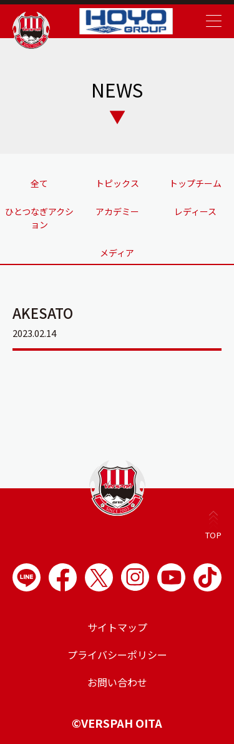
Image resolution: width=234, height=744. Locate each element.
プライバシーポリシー (117, 654)
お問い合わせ (117, 682)
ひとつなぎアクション (39, 218)
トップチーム (195, 183)
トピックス (117, 183)
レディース (195, 211)
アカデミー (117, 211)
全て (39, 183)
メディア (117, 252)
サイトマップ (117, 627)
